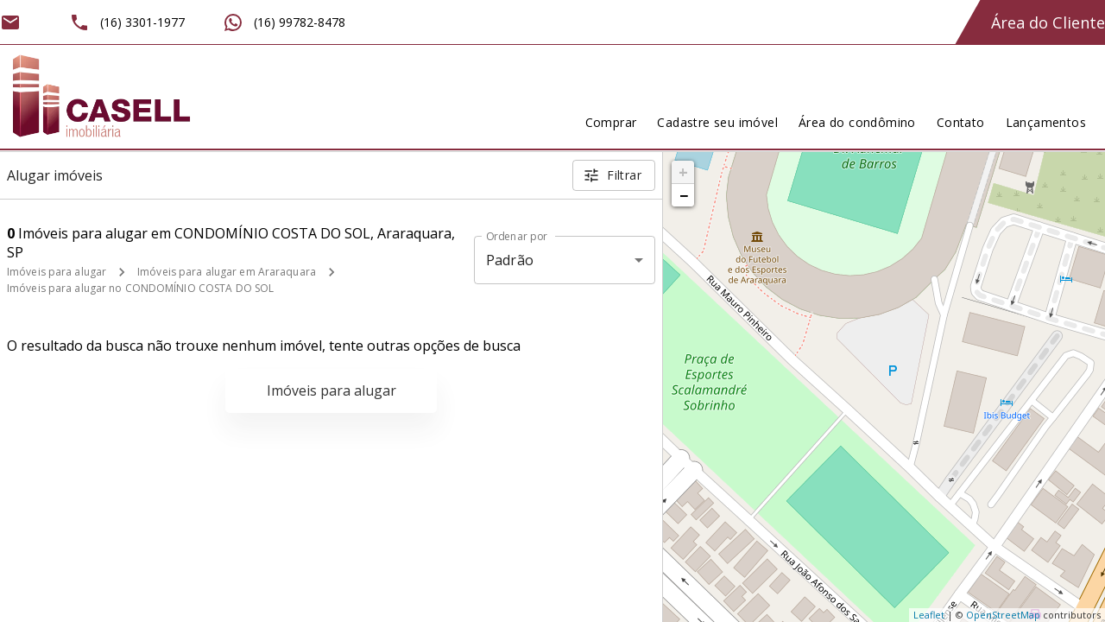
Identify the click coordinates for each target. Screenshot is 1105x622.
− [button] (683, 195)
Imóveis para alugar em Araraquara (226, 271)
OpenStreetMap (1003, 614)
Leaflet (928, 614)
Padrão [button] (510, 260)
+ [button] (683, 172)
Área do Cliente (1048, 22)
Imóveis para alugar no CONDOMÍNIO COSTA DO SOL (140, 288)
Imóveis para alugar (56, 271)
